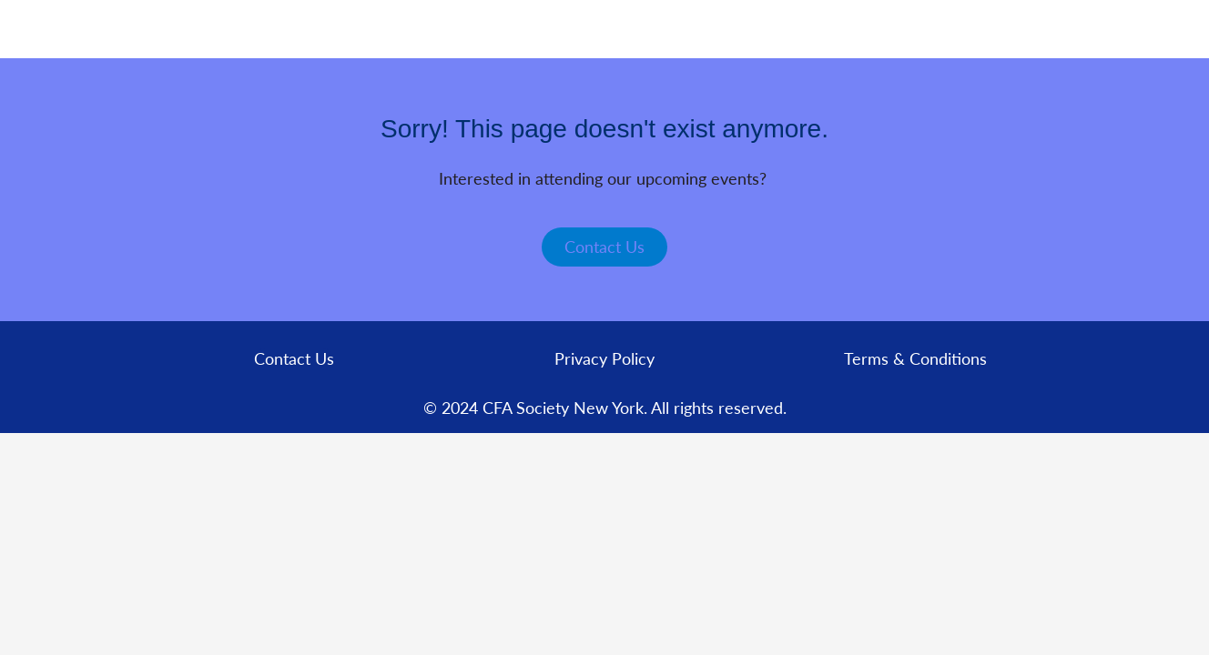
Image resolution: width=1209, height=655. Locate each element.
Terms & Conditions (915, 358)
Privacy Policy (604, 358)
